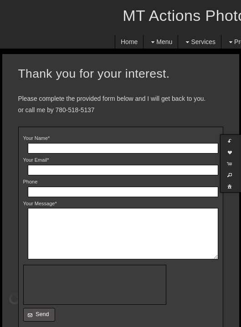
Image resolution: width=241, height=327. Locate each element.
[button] (39, 315)
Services (199, 42)
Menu (160, 42)
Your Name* (36, 138)
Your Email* (36, 160)
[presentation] (94, 285)
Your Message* (40, 203)
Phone (30, 181)
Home (129, 41)
